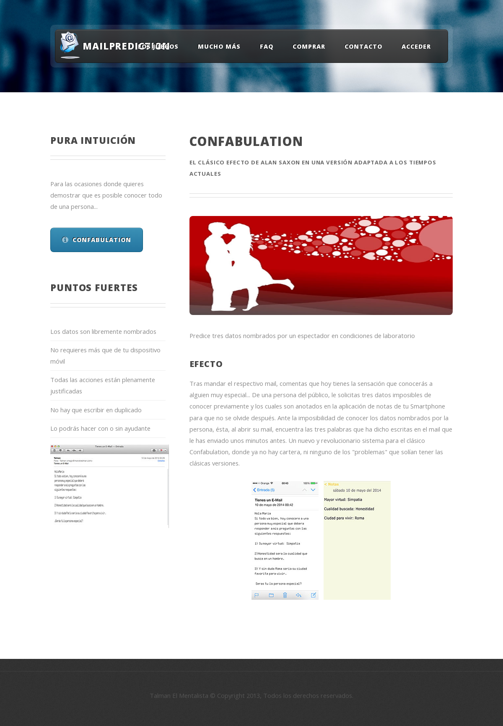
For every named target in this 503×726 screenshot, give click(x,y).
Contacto (363, 46)
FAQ (266, 46)
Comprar (309, 46)
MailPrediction (121, 45)
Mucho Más (219, 46)
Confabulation (102, 240)
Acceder (416, 46)
